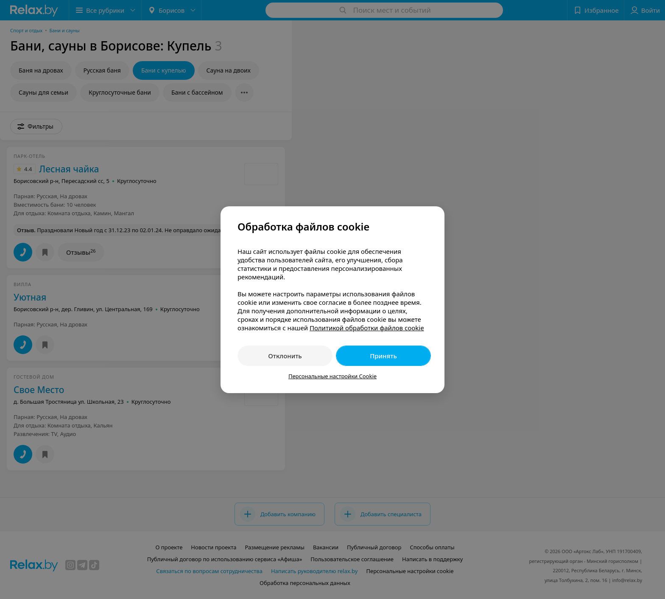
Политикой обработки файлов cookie (367, 327)
